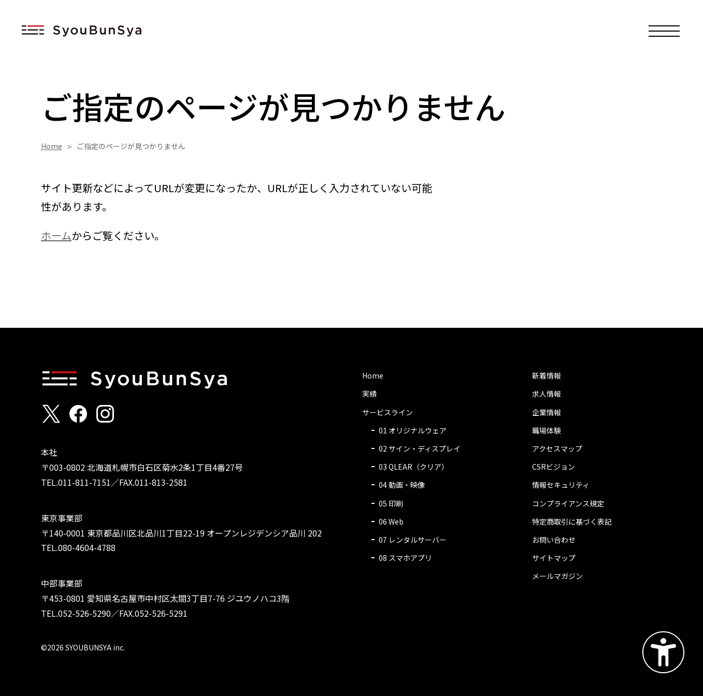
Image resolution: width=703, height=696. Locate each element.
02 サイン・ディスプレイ (420, 448)
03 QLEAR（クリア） (414, 466)
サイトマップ (554, 558)
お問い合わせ (554, 539)
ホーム (56, 235)
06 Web (391, 521)
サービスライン (387, 412)
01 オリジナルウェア (413, 430)
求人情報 (546, 393)
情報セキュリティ (561, 485)
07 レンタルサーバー (413, 539)
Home (51, 146)
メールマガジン (557, 576)
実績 (369, 393)
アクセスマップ (557, 448)
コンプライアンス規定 (568, 503)
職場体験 (546, 430)
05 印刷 (391, 503)
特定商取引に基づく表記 (572, 521)
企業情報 (546, 412)
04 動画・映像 (402, 485)
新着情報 (546, 375)
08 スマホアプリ (405, 558)
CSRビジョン (553, 466)
